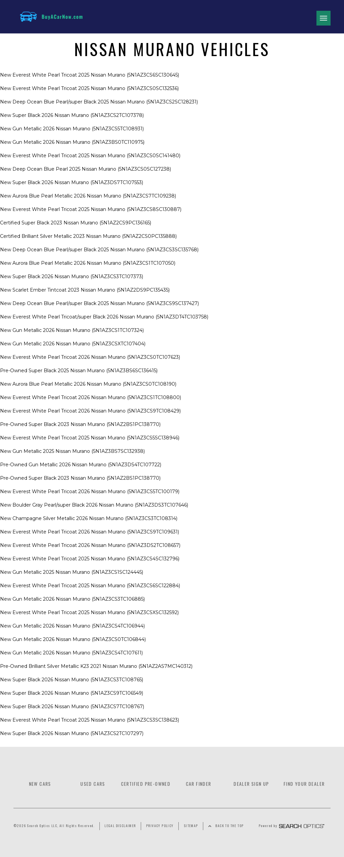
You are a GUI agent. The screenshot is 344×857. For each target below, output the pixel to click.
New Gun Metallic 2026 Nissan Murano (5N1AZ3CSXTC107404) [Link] (72, 344)
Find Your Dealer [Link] (304, 783)
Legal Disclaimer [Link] (120, 825)
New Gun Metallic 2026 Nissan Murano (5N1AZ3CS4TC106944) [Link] (72, 626)
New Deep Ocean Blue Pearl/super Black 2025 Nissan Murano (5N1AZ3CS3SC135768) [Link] (99, 250)
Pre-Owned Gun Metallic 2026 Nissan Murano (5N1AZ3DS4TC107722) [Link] (80, 465)
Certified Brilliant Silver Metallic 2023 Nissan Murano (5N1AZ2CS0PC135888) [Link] (88, 236)
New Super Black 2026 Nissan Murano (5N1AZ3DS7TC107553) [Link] (71, 182)
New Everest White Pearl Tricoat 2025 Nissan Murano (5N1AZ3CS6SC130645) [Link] (89, 75)
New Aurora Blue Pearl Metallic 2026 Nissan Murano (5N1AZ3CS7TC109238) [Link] (88, 196)
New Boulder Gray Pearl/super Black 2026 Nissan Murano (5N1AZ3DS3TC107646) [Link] (94, 505)
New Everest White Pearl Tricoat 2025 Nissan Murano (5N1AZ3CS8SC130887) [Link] (90, 209)
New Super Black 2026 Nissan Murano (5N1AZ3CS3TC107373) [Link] (71, 276)
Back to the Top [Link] (229, 825)
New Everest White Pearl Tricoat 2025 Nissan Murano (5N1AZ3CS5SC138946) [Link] (89, 438)
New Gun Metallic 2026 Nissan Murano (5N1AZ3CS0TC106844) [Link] (73, 639)
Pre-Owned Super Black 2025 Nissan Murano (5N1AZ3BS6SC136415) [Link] (79, 371)
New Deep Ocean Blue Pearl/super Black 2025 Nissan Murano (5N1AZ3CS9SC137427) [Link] (99, 303)
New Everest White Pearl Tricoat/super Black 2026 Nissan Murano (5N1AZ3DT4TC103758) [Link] (104, 317)
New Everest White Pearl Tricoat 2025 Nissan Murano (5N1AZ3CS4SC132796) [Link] (89, 559)
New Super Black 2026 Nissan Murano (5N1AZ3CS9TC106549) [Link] (71, 693)
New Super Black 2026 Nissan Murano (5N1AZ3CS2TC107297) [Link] (71, 733)
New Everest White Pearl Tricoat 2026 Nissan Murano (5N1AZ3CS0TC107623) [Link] (90, 357)
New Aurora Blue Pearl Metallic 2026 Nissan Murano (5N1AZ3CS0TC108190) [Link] (88, 384)
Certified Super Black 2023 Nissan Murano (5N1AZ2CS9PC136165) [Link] (75, 223)
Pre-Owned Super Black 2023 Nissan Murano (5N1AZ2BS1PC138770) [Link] (80, 424)
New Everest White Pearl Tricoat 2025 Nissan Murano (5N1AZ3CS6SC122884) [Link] (90, 586)
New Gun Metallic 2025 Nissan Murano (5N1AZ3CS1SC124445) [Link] (71, 572)
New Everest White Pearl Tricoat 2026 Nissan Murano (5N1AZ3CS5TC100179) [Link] (89, 491)
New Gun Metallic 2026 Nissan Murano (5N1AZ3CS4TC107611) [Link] (71, 653)
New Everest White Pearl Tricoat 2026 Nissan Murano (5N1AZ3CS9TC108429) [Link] (90, 411)
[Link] (46, 16)
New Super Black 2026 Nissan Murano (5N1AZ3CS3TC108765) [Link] (71, 680)
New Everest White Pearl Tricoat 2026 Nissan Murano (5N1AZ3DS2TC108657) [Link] (90, 545)
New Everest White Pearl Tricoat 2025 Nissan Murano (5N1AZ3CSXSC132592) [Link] (89, 612)
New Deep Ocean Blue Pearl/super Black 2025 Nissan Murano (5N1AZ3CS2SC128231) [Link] (99, 102)
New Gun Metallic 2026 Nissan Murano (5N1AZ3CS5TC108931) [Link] (72, 129)
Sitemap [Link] (191, 825)
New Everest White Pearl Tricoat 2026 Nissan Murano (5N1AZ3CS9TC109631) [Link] (89, 532)
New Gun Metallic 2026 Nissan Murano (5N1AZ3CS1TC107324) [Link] (72, 330)
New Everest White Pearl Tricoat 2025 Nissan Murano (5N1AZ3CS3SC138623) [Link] (89, 720)
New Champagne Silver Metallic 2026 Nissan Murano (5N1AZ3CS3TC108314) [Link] (88, 518)
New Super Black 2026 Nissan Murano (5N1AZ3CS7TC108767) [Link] (72, 706)
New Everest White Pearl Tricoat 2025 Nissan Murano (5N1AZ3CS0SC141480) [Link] (90, 156)
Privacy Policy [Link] (160, 825)
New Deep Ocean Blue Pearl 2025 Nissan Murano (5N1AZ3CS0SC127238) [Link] (85, 169)
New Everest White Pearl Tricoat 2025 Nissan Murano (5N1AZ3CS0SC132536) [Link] (89, 88)
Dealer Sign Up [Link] (251, 783)
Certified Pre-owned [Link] (146, 783)
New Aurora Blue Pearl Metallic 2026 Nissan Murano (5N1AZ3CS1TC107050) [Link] (87, 263)
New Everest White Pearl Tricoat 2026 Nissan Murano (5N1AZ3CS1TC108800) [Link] (90, 397)
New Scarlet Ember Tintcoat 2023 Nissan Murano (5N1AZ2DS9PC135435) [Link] (85, 290)
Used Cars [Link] (92, 783)
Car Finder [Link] (198, 783)
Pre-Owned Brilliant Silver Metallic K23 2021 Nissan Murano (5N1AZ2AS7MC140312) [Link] (96, 666)
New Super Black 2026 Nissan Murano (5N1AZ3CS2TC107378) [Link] (72, 115)
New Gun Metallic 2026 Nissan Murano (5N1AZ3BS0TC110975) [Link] (72, 142)
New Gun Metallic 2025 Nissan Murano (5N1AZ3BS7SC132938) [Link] (72, 451)
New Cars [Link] (40, 783)
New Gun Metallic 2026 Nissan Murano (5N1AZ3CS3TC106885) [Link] (72, 599)
